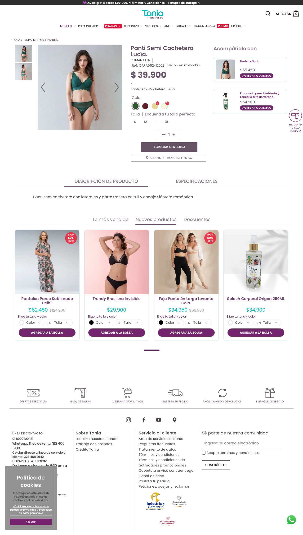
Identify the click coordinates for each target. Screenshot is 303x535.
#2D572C (135, 106)
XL (167, 122)
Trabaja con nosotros (94, 434)
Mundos (68, 26)
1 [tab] (152, 340)
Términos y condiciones (159, 445)
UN (258, 313)
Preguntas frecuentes (157, 434)
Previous (43, 87)
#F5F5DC (164, 106)
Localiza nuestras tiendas (98, 429)
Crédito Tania (87, 439)
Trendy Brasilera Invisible (117, 289)
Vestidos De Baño (159, 26)
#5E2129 (145, 106)
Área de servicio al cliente (161, 429)
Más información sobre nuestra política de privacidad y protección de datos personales (31, 510)
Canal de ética (151, 466)
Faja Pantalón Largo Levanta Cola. (186, 291)
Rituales (184, 26)
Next (117, 87)
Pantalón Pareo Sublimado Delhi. (47, 291)
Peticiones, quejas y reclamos (164, 477)
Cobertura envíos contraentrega (166, 461)
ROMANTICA (140, 60)
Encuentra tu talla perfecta (170, 114)
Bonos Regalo (204, 26)
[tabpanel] (47, 275)
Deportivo (133, 26)
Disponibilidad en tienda (169, 149)
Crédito (239, 26)
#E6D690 (155, 106)
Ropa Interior (90, 26)
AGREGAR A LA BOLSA (182, 135)
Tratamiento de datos (157, 439)
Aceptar (31, 522)
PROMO (223, 26)
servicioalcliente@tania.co (35, 465)
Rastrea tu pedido (154, 471)
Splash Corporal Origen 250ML (256, 289)
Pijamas (113, 26)
